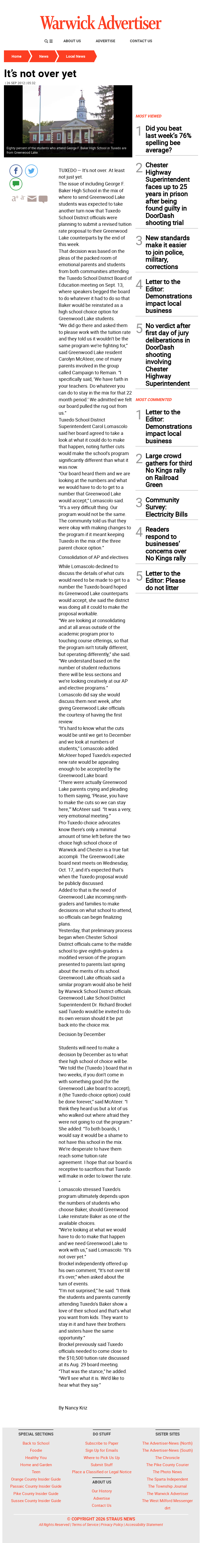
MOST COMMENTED (153, 399)
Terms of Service (85, 1524)
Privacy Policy (112, 1524)
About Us (72, 40)
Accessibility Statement (144, 1524)
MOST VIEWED (148, 116)
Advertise (105, 40)
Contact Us (141, 40)
